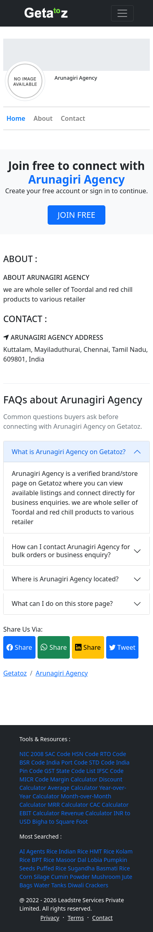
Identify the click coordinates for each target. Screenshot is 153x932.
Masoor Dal (71, 860)
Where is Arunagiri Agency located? (65, 578)
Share (19, 647)
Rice (51, 851)
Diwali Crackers (88, 885)
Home (15, 118)
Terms (75, 918)
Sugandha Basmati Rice (99, 868)
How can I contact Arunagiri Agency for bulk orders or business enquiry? (71, 550)
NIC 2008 (31, 754)
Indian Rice (73, 851)
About (43, 118)
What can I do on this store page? (62, 603)
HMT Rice (102, 851)
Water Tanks (50, 885)
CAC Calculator (109, 804)
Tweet (122, 647)
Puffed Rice (51, 868)
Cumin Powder (70, 876)
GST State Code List (70, 771)
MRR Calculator (68, 804)
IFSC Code (110, 771)
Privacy (49, 918)
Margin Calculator (73, 779)
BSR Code (32, 762)
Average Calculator (73, 787)
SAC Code (58, 754)
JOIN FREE (76, 214)
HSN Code (85, 754)
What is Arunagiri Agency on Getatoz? (69, 451)
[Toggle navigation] (122, 13)
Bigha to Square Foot (60, 821)
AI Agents (32, 851)
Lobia (95, 860)
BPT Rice (43, 860)
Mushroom (105, 876)
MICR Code (33, 779)
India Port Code (67, 762)
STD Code (102, 762)
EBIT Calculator (39, 813)
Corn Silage (34, 876)
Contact (73, 118)
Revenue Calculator (86, 813)
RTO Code (113, 754)
